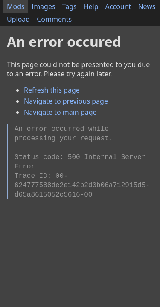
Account (118, 6)
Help (91, 6)
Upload (18, 19)
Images (43, 6)
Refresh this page (52, 90)
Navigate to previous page (66, 101)
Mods (16, 6)
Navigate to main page (60, 112)
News (146, 6)
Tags (69, 6)
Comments (54, 19)
